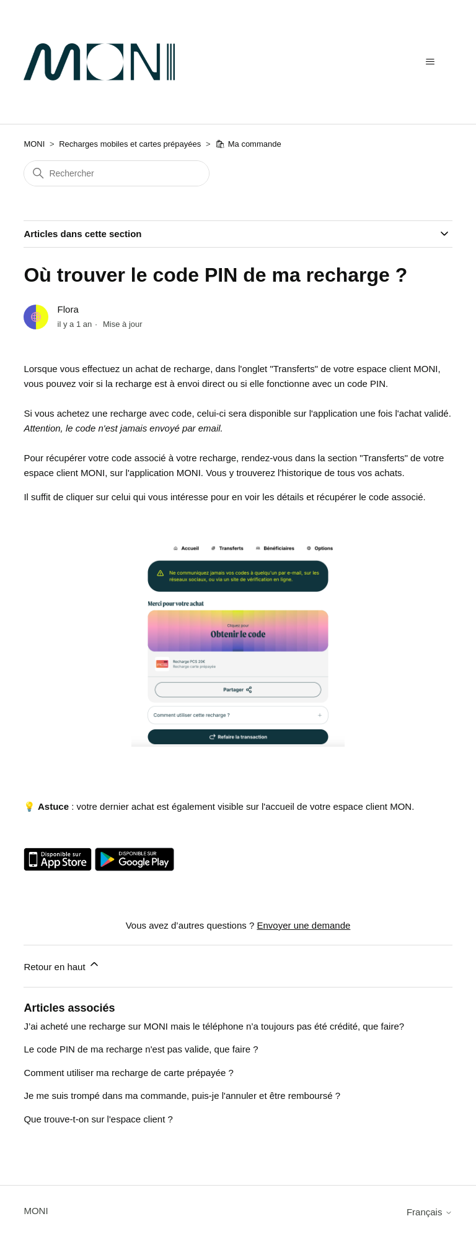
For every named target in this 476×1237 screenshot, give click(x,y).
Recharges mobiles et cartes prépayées (130, 144)
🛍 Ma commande (248, 144)
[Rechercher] (116, 173)
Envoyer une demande (303, 925)
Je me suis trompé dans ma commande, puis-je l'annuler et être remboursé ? (182, 1095)
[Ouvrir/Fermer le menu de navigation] (430, 62)
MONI (34, 144)
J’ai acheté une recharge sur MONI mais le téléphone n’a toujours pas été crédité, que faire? (214, 1026)
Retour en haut (62, 965)
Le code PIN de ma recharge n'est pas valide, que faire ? (141, 1049)
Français (429, 1212)
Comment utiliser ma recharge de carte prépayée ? (129, 1072)
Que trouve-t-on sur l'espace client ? (98, 1119)
